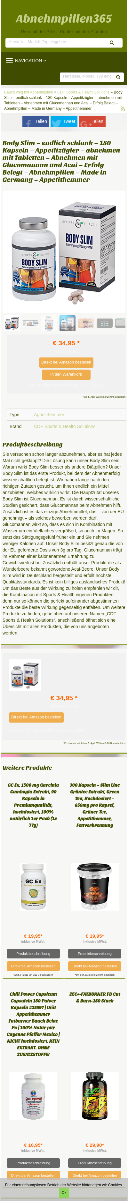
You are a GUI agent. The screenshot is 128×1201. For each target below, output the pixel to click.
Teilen (41, 121)
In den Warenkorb (66, 374)
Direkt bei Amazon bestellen (66, 362)
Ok (63, 1192)
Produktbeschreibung (33, 954)
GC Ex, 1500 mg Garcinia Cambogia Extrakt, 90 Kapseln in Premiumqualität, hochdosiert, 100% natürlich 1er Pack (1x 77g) (33, 805)
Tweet (69, 121)
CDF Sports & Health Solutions (83, 92)
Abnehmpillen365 (64, 18)
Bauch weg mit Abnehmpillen (29, 92)
